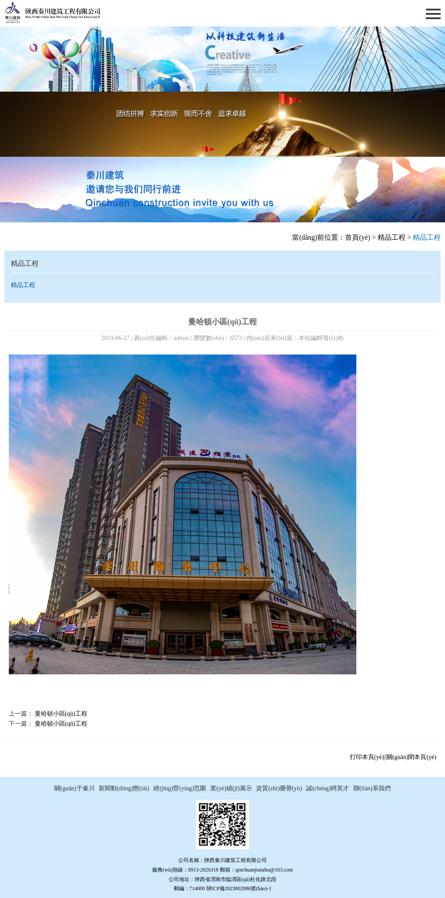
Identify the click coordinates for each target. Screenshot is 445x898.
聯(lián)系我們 (372, 788)
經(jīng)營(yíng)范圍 (179, 788)
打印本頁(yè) (367, 757)
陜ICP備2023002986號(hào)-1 (239, 888)
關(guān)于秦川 (74, 788)
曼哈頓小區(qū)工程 (61, 713)
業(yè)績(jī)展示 (231, 788)
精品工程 (391, 237)
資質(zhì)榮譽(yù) (279, 788)
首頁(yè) (357, 237)
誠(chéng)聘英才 (327, 788)
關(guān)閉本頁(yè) (411, 757)
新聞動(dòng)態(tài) (124, 788)
